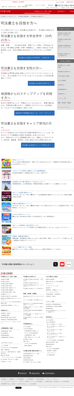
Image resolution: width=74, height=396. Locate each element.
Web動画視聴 (51, 355)
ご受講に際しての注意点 (52, 381)
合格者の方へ (62, 94)
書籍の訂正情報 (5, 355)
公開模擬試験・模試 (29, 335)
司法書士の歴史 (5, 281)
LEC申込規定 (65, 381)
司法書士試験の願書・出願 (8, 292)
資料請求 (50, 5)
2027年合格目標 (50, 322)
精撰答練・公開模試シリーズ (54, 290)
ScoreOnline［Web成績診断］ (9, 347)
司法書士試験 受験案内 (7, 290)
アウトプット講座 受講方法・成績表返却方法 (11, 352)
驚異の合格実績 (50, 279)
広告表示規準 (40, 379)
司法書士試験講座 (23, 16)
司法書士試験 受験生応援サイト (32, 351)
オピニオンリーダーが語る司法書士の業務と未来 (11, 302)
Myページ (70, 2)
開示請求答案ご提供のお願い (9, 317)
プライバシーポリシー (52, 379)
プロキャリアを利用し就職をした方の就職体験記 (28, 171)
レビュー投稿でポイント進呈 (22, 247)
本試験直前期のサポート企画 (31, 353)
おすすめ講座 (62, 80)
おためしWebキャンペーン (21, 214)
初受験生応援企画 (28, 360)
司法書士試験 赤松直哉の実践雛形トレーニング (33, 311)
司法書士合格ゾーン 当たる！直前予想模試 (33, 318)
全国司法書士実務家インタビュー (10, 305)
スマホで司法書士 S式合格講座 (55, 340)
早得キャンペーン (18, 160)
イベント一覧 (62, 98)
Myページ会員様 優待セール (22, 192)
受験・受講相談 (22, 6)
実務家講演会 (49, 308)
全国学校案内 (29, 5)
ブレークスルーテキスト (52, 292)
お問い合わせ (12, 6)
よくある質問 (4, 345)
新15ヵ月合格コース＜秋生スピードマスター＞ (56, 337)
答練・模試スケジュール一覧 (32, 337)
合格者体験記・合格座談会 (53, 294)
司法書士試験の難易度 (7, 283)
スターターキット (52, 352)
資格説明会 (35, 373)
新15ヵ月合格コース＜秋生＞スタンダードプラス (55, 334)
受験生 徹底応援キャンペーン (22, 203)
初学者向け (61, 11)
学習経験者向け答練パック (31, 331)
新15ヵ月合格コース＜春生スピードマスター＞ (56, 327)
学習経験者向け (62, 89)
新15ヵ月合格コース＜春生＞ (55, 324)
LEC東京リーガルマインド (8, 16)
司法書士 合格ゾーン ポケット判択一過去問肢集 (33, 307)
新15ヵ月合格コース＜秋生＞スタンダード (55, 330)
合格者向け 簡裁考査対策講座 (9, 319)
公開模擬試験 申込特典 (7, 337)
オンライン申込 (40, 5)
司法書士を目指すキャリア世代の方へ (36, 145)
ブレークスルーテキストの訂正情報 (11, 357)
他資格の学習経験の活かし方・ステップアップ (33, 113)
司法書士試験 (5, 11)
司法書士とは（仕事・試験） (43, 11)
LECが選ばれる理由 (64, 76)
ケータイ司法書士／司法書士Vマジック (33, 300)
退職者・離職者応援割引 (20, 236)
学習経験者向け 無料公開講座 (54, 306)
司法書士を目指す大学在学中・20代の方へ (34, 58)
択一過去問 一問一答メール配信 (9, 359)
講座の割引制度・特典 (52, 342)
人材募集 (11, 379)
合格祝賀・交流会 (51, 296)
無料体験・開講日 (52, 350)
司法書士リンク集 (6, 361)
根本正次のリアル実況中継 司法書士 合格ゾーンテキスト (33, 304)
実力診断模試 (4, 333)
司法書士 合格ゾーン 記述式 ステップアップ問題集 (33, 314)
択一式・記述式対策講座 (31, 333)
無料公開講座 (28, 345)
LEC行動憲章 (20, 379)
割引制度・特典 (27, 339)
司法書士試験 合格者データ (8, 288)
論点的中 (48, 288)
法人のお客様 (60, 2)
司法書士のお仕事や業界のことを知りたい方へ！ (28, 182)
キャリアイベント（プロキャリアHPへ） (11, 322)
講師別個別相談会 (28, 355)
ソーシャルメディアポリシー (9, 381)
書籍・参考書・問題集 (64, 103)
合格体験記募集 (5, 315)
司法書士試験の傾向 (6, 285)
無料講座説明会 (50, 344)
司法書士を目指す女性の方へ (40, 83)
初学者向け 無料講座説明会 (53, 304)
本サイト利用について (27, 381)
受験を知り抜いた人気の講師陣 (54, 281)
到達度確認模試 (5, 335)
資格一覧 (4, 6)
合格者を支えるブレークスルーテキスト (33, 297)
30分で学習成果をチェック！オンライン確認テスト (56, 311)
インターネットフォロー (52, 285)
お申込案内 (39, 381)
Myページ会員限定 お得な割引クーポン (25, 225)
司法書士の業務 (5, 279)
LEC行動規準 (30, 379)
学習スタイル (49, 283)
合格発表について (6, 294)
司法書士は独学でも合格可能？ (9, 296)
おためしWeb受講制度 (53, 348)
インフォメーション (64, 107)
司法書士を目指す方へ (37, 16)
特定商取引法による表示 (8, 384)
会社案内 (3, 379)
